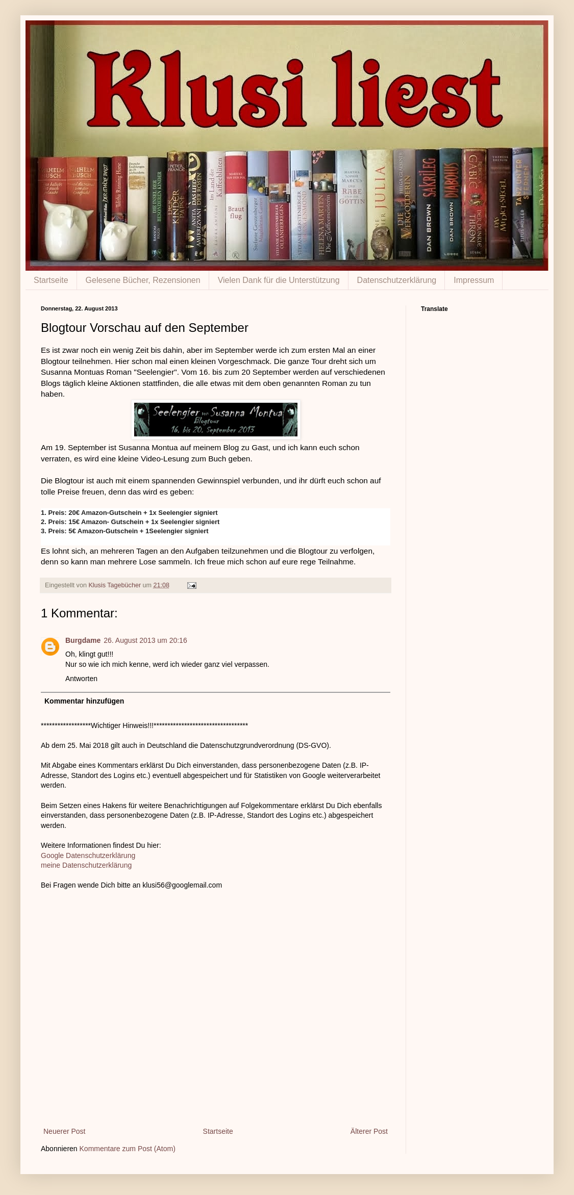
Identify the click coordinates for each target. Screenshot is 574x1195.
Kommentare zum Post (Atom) (128, 1149)
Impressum (474, 280)
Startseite (51, 280)
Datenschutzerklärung (397, 280)
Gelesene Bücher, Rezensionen (143, 280)
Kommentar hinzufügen (84, 701)
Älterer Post (369, 1131)
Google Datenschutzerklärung (88, 855)
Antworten (81, 678)
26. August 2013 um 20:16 (145, 640)
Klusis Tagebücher (115, 585)
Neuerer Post (64, 1131)
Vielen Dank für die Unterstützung (279, 280)
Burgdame (83, 640)
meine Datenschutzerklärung (86, 865)
